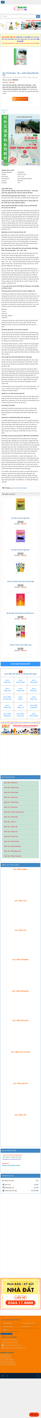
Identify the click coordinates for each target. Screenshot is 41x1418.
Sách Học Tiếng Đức (11, 807)
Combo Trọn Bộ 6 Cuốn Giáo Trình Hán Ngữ (20, 581)
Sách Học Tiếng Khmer (11, 841)
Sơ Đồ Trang (25, 1326)
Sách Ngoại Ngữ (7, 1323)
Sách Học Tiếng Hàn (11, 797)
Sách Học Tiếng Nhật (11, 792)
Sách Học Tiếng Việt (10, 826)
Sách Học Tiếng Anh (10, 782)
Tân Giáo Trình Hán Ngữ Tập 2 (20, 550)
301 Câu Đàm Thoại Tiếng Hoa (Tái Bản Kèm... (20, 613)
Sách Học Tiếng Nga (11, 817)
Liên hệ (5, 1329)
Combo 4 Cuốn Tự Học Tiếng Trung (20, 645)
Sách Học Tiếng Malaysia (12, 846)
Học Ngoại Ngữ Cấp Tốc (28, 1323)
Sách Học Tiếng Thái (11, 836)
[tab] (4, 112)
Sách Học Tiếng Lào (10, 831)
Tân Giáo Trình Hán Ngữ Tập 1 (20, 518)
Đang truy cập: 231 (6, 1333)
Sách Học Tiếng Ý (10, 822)
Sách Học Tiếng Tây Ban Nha (14, 812)
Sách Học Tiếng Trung (11, 787)
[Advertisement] (20, 755)
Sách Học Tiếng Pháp (11, 802)
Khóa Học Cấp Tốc (8, 1326)
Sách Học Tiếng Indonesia (12, 856)
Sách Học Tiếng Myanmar (12, 851)
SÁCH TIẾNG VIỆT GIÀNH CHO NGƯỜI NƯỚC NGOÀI (20, 674)
